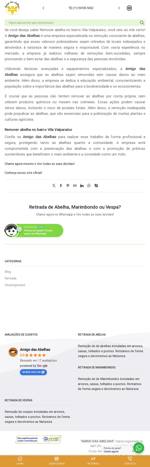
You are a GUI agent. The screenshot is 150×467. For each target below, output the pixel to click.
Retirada (10, 278)
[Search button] (142, 23)
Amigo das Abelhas (35, 350)
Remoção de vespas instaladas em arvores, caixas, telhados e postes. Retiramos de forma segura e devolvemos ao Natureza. (37, 417)
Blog (8, 272)
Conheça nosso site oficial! (23, 173)
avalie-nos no (33, 372)
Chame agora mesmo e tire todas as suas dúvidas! (40, 164)
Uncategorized (15, 285)
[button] (43, 8)
